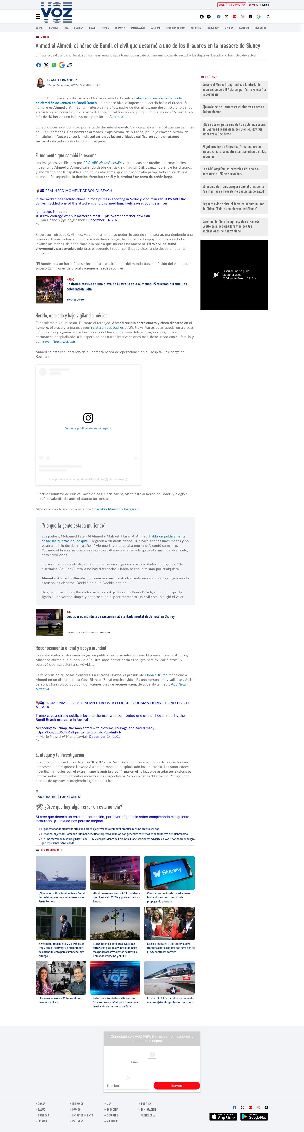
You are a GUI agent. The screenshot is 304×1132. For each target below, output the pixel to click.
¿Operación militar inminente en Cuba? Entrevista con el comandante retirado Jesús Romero (62, 897)
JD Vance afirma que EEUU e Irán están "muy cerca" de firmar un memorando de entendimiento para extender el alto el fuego (62, 950)
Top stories (70, 796)
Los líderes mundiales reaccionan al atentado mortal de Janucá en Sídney (121, 617)
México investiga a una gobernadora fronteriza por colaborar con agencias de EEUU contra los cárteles (171, 947)
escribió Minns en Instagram (116, 509)
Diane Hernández (62, 80)
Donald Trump (156, 675)
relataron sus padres (107, 327)
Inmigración (138, 28)
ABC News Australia (107, 162)
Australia (46, 796)
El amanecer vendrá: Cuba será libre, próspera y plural (60, 1000)
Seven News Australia (58, 341)
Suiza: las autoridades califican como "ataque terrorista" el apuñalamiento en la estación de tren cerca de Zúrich (116, 1002)
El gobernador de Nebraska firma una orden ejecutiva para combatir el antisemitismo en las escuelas (100, 828)
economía (120, 28)
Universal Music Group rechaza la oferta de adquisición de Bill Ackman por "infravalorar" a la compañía (234, 90)
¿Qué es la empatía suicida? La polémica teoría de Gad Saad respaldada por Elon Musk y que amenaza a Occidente (234, 130)
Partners (244, 28)
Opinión (229, 28)
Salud (92, 28)
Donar (39, 28)
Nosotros (260, 28)
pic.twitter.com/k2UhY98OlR (127, 216)
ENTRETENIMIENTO (175, 28)
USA (66, 28)
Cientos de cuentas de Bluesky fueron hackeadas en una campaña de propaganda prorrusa (169, 897)
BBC (86, 162)
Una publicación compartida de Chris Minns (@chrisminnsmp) (88, 479)
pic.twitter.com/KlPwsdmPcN (98, 732)
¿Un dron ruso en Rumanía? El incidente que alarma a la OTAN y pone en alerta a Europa (116, 897)
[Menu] (38, 16)
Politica (78, 28)
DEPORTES (195, 28)
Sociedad (155, 28)
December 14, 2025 (103, 220)
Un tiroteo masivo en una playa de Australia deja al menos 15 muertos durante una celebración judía (127, 287)
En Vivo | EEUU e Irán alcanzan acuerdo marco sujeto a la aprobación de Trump (170, 1000)
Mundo (105, 28)
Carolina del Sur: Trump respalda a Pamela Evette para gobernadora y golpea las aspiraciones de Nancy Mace (230, 227)
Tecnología (213, 28)
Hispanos (53, 28)
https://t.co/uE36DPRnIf (55, 732)
